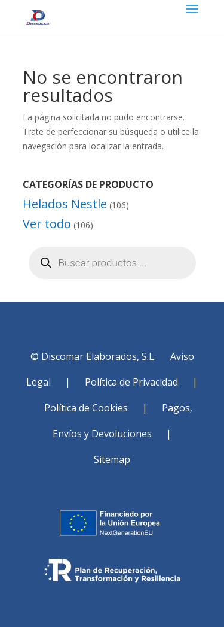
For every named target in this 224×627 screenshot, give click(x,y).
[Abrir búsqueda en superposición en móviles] (112, 263)
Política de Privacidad (131, 382)
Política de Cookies (86, 407)
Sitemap (112, 459)
